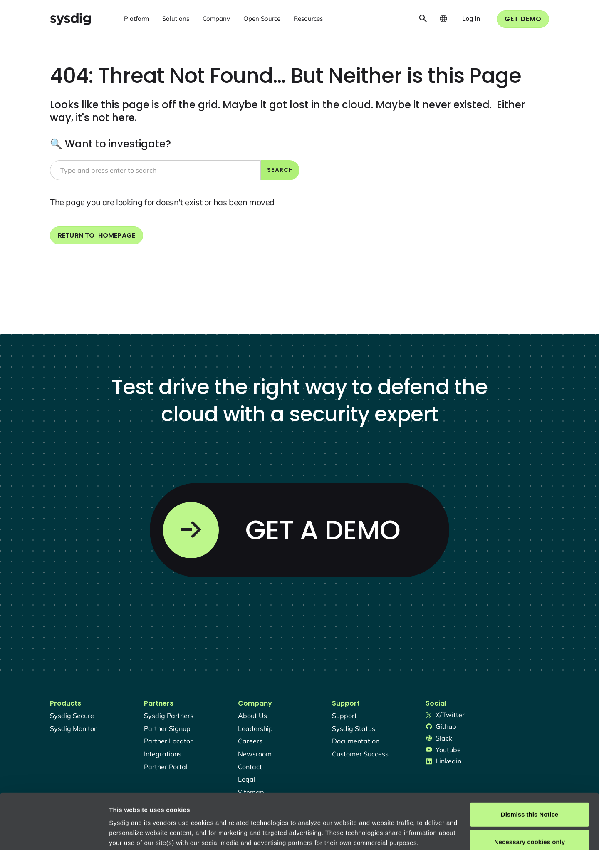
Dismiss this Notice (529, 762)
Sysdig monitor (73, 728)
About (282, 810)
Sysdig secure (72, 715)
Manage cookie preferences (150, 833)
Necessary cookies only (529, 789)
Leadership (255, 728)
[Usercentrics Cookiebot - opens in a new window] (53, 834)
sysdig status (353, 728)
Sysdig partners (168, 715)
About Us (252, 715)
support (344, 715)
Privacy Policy (223, 810)
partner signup (167, 728)
